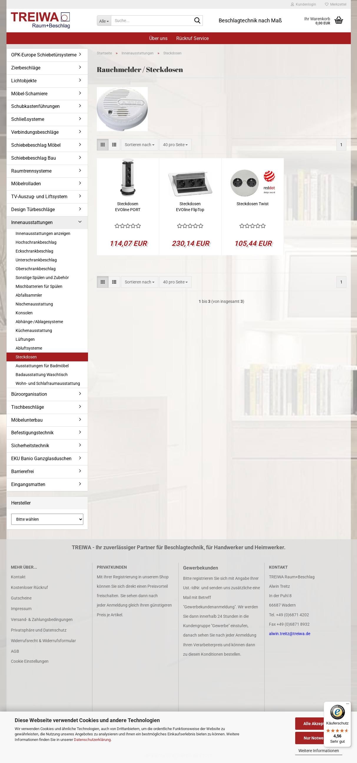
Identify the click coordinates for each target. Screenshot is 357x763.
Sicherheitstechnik (30, 445)
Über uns (158, 38)
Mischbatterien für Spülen (39, 286)
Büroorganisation (29, 394)
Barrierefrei (22, 471)
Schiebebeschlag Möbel (36, 145)
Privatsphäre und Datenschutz (39, 630)
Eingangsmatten (28, 484)
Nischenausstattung (34, 304)
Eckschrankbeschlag (34, 251)
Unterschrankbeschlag (36, 260)
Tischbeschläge (27, 407)
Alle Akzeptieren (318, 723)
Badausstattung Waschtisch (42, 374)
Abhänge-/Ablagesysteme (39, 321)
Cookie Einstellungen (30, 661)
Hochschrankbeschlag (36, 242)
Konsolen (24, 312)
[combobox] (139, 145)
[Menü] (347, 705)
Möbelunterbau (27, 420)
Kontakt (18, 577)
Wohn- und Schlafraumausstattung (48, 383)
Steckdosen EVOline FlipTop (190, 206)
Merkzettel (335, 4)
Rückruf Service (192, 38)
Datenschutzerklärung (92, 739)
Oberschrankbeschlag (36, 268)
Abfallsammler (29, 295)
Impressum (21, 608)
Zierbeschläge (25, 68)
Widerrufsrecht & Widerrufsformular (43, 640)
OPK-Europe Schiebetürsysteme (44, 55)
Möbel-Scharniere (29, 93)
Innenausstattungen (32, 222)
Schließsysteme (27, 119)
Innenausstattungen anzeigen (43, 233)
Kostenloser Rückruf (29, 587)
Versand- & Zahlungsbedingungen (42, 619)
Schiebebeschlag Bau (33, 158)
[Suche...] (104, 20)
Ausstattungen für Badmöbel (42, 365)
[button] (103, 145)
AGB (15, 651)
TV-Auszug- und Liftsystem (39, 196)
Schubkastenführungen (35, 106)
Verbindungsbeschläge (35, 132)
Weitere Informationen (318, 750)
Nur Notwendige (319, 738)
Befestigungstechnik (32, 432)
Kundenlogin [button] (303, 4)
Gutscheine (21, 598)
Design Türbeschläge (33, 209)
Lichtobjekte (23, 81)
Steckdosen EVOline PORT (127, 206)
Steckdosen (26, 357)
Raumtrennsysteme (31, 171)
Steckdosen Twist (253, 203)
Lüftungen (25, 339)
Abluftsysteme (29, 348)
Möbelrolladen (26, 183)
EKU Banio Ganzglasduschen (41, 458)
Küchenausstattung (34, 330)
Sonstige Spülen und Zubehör (42, 277)
